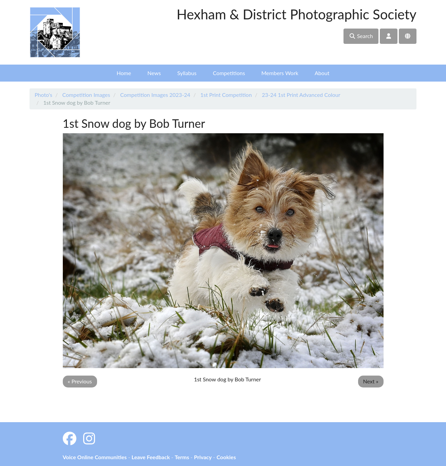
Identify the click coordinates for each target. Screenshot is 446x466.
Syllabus (187, 73)
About (322, 73)
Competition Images (86, 94)
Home (124, 73)
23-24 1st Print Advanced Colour (301, 94)
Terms (182, 457)
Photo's (43, 94)
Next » (370, 381)
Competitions (229, 73)
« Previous (80, 381)
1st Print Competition (226, 94)
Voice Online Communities (95, 457)
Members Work (279, 73)
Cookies (226, 457)
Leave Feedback (150, 457)
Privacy (202, 457)
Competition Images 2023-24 (155, 94)
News (154, 73)
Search (361, 36)
